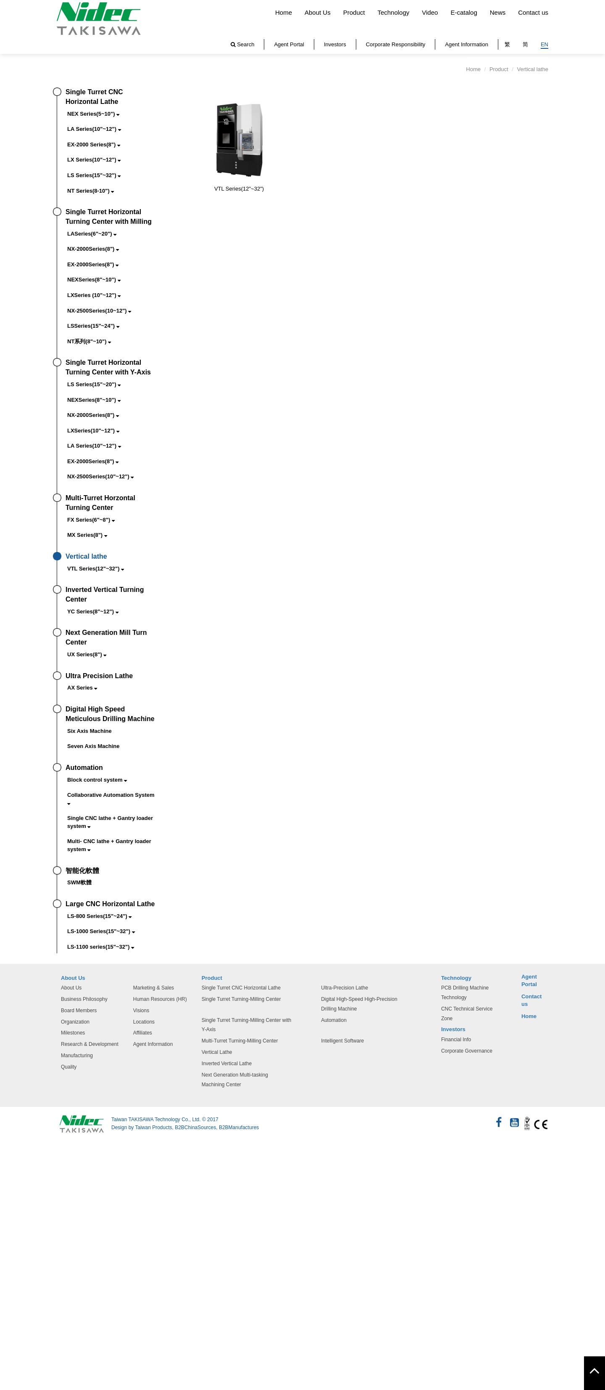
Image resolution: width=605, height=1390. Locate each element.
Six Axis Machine (89, 731)
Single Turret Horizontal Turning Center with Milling (109, 216)
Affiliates (142, 1033)
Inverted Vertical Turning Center (105, 594)
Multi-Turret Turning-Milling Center (240, 1041)
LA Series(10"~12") (94, 129)
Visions (141, 1010)
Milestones (73, 1033)
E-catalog (463, 12)
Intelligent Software (342, 1041)
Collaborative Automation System (111, 799)
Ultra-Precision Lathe (344, 988)
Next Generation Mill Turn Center (106, 637)
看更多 (13, 1232)
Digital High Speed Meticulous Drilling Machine (110, 714)
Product (354, 12)
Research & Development (89, 1044)
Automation (84, 767)
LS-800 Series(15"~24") (99, 916)
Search (243, 44)
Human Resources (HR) (160, 999)
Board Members (79, 1010)
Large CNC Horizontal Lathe (110, 903)
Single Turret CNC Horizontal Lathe (94, 96)
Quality (68, 1067)
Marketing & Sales (153, 988)
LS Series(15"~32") (94, 175)
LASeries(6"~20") (91, 234)
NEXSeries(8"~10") (94, 279)
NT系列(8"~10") (89, 341)
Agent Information (466, 44)
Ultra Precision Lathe (99, 675)
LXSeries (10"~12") (94, 295)
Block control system (97, 780)
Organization (75, 1022)
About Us (318, 12)
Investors (335, 44)
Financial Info (456, 1039)
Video (430, 12)
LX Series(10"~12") (94, 160)
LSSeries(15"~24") (93, 326)
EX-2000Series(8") (92, 264)
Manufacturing (77, 1055)
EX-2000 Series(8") (93, 144)
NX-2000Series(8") (93, 249)
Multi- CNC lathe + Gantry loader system (109, 845)
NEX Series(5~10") (93, 114)
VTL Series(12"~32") (95, 568)
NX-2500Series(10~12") (99, 311)
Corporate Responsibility (396, 44)
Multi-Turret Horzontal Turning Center (100, 502)
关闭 (6, 1145)
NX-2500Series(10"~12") (100, 476)
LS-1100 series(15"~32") (100, 947)
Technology (393, 12)
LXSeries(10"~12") (93, 430)
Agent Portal (289, 44)
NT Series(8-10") (90, 191)
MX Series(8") (87, 535)
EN (544, 44)
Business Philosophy (84, 999)
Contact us (533, 12)
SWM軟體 (79, 882)
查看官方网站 (48, 1232)
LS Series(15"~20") (94, 384)
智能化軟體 (82, 870)
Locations (144, 1022)
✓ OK (155, 1384)
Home (283, 12)
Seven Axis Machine (93, 746)
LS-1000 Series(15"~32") (101, 931)
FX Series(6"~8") (91, 520)
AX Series (82, 687)
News (498, 12)
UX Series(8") (86, 654)
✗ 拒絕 (9, 1174)
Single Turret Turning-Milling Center (241, 999)
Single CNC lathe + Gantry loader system (110, 822)
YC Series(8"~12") (92, 611)
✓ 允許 (10, 1165)
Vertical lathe (86, 556)
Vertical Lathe (217, 1052)
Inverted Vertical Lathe (227, 1063)
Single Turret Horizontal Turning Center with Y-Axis (108, 367)
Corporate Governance (466, 1051)
